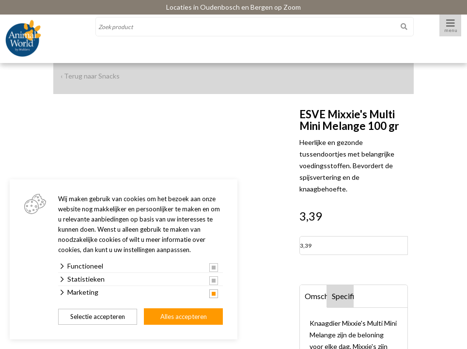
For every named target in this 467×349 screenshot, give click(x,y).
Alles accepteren (183, 316)
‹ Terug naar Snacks (90, 76)
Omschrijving (316, 296)
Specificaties (343, 296)
